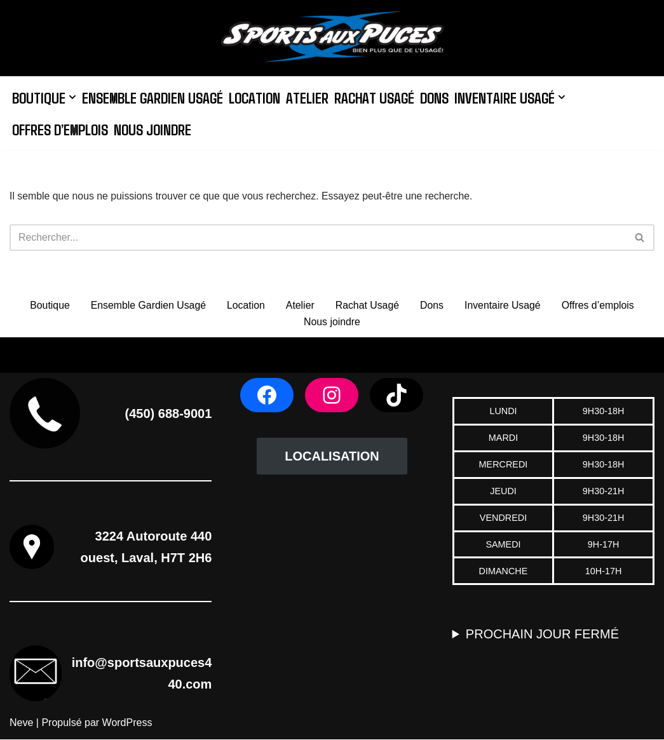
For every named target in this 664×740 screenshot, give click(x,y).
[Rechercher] (318, 237)
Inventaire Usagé (503, 305)
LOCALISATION (332, 457)
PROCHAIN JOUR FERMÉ (542, 635)
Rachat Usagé (377, 97)
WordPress (127, 723)
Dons (438, 97)
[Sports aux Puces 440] (332, 38)
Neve (21, 723)
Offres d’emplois (61, 128)
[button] (73, 97)
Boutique (47, 305)
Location (257, 97)
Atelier (310, 97)
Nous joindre (155, 128)
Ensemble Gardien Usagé (154, 97)
